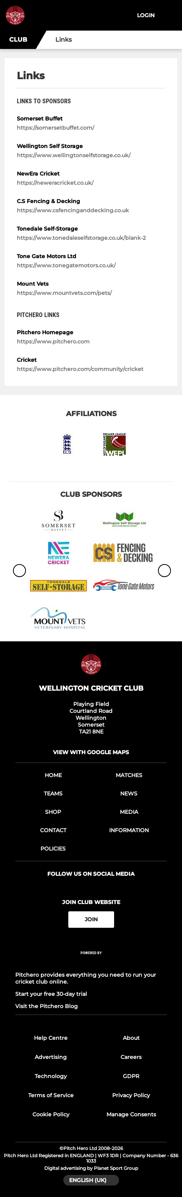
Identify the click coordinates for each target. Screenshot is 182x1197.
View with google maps (91, 752)
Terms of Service (51, 1095)
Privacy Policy (131, 1095)
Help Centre (51, 1037)
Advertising (51, 1057)
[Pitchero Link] (91, 962)
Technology (51, 1076)
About (131, 1037)
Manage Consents (131, 1114)
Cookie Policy (50, 1114)
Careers (131, 1057)
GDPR (131, 1076)
